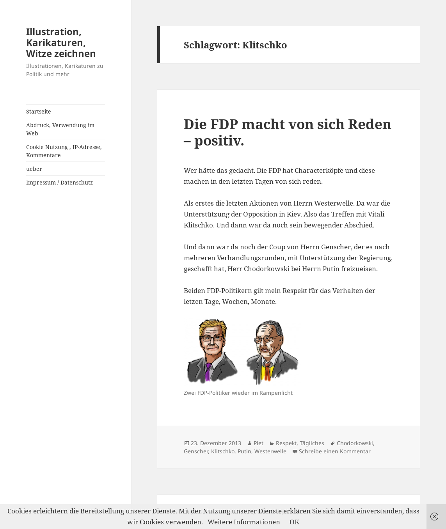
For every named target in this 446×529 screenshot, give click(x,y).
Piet (258, 443)
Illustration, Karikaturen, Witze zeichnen (61, 42)
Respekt (286, 443)
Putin (244, 451)
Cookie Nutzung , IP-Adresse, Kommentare (64, 151)
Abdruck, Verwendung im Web (60, 129)
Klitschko (223, 451)
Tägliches (312, 443)
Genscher (196, 451)
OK (294, 521)
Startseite (38, 111)
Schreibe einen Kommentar (335, 451)
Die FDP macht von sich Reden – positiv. (287, 132)
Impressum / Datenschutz (59, 182)
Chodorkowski (355, 443)
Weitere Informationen (244, 521)
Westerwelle (270, 451)
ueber (34, 168)
